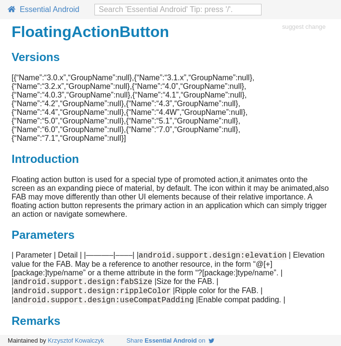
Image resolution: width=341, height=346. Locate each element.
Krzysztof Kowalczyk (76, 340)
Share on (171, 340)
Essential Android (43, 9)
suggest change (304, 26)
